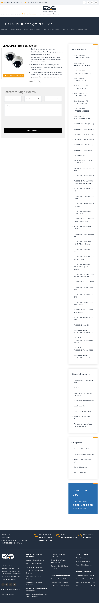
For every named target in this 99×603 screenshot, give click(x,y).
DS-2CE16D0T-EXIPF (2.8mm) (84, 129)
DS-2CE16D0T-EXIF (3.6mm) (83, 150)
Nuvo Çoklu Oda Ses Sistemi (85, 582)
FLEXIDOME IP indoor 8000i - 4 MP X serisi (84, 311)
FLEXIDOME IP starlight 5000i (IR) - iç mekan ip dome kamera (84, 266)
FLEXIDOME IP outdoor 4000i (84, 282)
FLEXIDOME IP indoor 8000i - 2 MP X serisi (84, 303)
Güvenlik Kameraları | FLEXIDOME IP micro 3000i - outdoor (84, 340)
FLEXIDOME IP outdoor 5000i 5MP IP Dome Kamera (84, 275)
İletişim (11, 594)
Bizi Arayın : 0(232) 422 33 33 (13, 2)
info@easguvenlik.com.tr (81, 508)
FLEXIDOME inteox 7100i (82, 325)
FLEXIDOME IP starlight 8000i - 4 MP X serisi (84, 212)
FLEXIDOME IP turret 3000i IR (84, 176)
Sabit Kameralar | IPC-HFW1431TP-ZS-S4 (81, 87)
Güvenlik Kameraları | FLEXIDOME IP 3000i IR (82, 356)
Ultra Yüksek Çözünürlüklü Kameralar (83, 394)
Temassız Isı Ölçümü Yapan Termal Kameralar (83, 425)
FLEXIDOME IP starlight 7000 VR (84, 235)
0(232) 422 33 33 (83, 505)
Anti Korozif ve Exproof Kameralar (82, 418)
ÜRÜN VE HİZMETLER (29, 14)
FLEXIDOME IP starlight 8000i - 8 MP (84, 197)
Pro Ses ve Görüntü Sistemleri (84, 454)
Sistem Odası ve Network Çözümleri (82, 461)
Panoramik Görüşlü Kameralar (84, 401)
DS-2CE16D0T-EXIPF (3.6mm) (84, 124)
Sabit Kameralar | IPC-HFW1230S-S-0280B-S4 (82, 64)
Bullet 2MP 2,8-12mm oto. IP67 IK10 (84, 169)
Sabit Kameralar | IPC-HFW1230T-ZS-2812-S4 (81, 79)
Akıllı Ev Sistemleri (80, 472)
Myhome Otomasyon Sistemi (85, 579)
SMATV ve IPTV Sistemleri (60, 586)
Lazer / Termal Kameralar (82, 411)
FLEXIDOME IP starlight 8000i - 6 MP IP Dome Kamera (84, 220)
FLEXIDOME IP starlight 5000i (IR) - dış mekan (84, 258)
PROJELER (41, 14)
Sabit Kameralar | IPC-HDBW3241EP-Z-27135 (81, 102)
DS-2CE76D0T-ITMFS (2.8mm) (84, 134)
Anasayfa (4, 29)
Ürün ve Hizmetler (15, 29)
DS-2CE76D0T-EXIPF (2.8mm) (84, 140)
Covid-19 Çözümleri (80, 467)
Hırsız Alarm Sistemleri (34, 564)
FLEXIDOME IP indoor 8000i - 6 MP (84, 296)
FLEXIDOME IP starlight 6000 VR (84, 250)
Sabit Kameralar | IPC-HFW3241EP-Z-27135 (81, 95)
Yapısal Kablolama (82, 558)
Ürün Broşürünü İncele (14, 75)
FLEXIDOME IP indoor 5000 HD (83, 190)
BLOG (49, 14)
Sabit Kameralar (79, 388)
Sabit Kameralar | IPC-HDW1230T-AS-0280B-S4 (82, 72)
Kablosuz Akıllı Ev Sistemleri (85, 575)
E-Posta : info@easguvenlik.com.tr (37, 2)
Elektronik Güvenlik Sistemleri (32, 29)
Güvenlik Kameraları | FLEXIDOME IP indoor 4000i (83, 349)
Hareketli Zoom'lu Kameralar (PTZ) (83, 381)
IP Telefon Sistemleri (83, 561)
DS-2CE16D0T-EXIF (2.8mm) (83, 145)
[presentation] (19, 122)
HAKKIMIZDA (15, 14)
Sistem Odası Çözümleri (84, 565)
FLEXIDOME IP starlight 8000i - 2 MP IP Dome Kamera (84, 243)
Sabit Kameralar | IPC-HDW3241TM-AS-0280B (82, 117)
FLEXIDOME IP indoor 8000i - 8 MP (84, 288)
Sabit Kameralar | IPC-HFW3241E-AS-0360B (81, 110)
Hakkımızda (4, 594)
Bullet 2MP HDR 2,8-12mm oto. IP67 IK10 (83, 162)
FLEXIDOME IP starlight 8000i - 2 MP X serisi (84, 228)
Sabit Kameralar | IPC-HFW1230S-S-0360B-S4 (82, 57)
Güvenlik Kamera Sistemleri (52, 29)
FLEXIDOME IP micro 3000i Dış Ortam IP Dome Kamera (83, 182)
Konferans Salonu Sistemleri (60, 579)
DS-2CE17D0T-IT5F (80, 155)
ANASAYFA (5, 14)
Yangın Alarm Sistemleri (34, 567)
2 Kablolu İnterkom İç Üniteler (86, 586)
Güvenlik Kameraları (69, 29)
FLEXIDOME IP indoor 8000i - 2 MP (84, 318)
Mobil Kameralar (79, 406)
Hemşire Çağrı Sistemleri (59, 582)
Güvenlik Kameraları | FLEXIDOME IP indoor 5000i (83, 331)
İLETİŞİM (56, 14)
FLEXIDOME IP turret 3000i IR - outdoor (84, 205)
